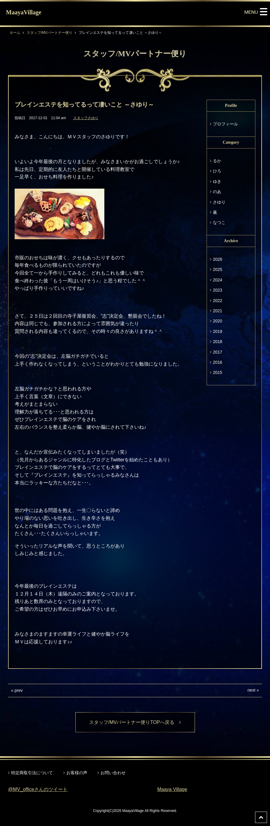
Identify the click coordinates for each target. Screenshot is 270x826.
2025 (217, 269)
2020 (217, 321)
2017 (217, 352)
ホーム (15, 33)
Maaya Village (172, 789)
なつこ (219, 222)
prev (19, 690)
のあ (217, 191)
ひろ (217, 171)
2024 (217, 280)
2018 (217, 341)
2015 (217, 372)
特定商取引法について (32, 772)
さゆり (219, 202)
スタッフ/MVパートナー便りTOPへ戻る (135, 722)
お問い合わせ (113, 772)
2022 (217, 300)
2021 (217, 310)
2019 (217, 331)
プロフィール (225, 124)
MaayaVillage (23, 12)
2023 (217, 290)
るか (217, 160)
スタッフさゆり (85, 118)
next (251, 690)
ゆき (217, 181)
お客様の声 (76, 772)
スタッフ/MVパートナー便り (49, 33)
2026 (217, 259)
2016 (217, 362)
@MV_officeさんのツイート (38, 789)
